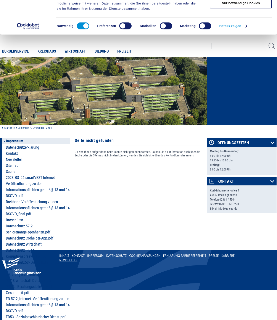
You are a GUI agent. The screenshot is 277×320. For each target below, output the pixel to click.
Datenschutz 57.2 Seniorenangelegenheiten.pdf (28, 229)
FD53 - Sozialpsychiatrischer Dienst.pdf (36, 317)
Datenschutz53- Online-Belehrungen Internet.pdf (33, 265)
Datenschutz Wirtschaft (24, 244)
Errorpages (38, 127)
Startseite (9, 127)
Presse (214, 255)
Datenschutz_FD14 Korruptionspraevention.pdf (27, 253)
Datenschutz (116, 255)
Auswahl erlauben (241, 23)
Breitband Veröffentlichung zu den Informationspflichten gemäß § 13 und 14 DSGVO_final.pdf (38, 208)
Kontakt (12, 153)
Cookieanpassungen (144, 255)
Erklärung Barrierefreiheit (24, 274)
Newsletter (14, 159)
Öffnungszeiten (233, 143)
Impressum (95, 255)
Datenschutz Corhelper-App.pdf (29, 238)
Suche (10, 171)
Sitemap (12, 165)
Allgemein (23, 127)
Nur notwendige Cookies (241, 36)
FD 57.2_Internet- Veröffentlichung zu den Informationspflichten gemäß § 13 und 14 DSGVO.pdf (38, 305)
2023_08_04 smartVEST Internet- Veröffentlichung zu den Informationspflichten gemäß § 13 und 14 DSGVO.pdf (38, 186)
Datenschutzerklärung (22, 147)
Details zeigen (230, 59)
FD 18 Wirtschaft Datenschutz (28, 280)
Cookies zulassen (240, 11)
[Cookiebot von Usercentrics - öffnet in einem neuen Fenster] (28, 59)
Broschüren (14, 220)
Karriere (228, 255)
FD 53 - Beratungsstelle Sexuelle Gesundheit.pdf (30, 290)
